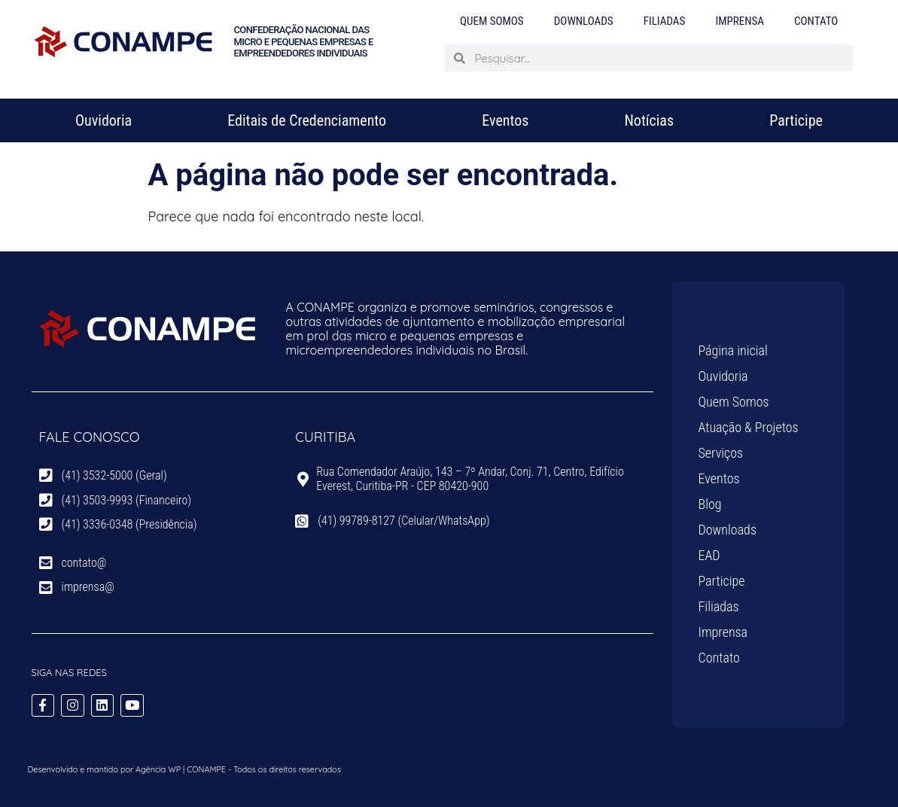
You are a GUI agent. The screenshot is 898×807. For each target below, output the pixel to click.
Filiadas (664, 21)
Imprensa (739, 21)
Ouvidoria (103, 120)
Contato (816, 21)
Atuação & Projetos (749, 427)
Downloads (583, 21)
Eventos (505, 120)
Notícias (649, 120)
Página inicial (733, 350)
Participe (796, 120)
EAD (709, 555)
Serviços (721, 453)
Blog (710, 504)
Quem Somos (492, 21)
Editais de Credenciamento (306, 120)
